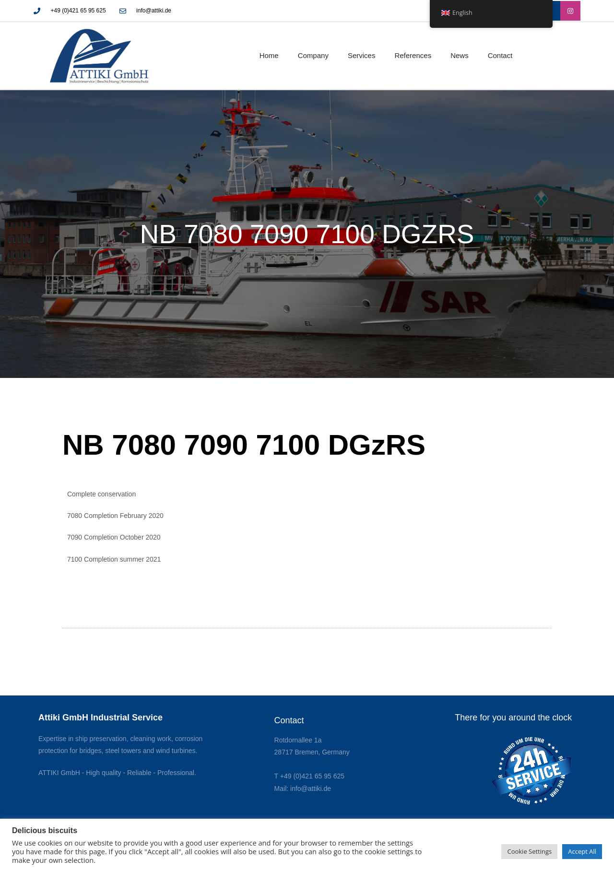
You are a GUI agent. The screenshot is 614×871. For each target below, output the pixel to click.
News (459, 55)
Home (269, 55)
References (412, 55)
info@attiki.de (310, 788)
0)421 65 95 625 (319, 776)
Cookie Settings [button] (529, 851)
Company (313, 55)
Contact (500, 55)
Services (362, 55)
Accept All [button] (582, 851)
